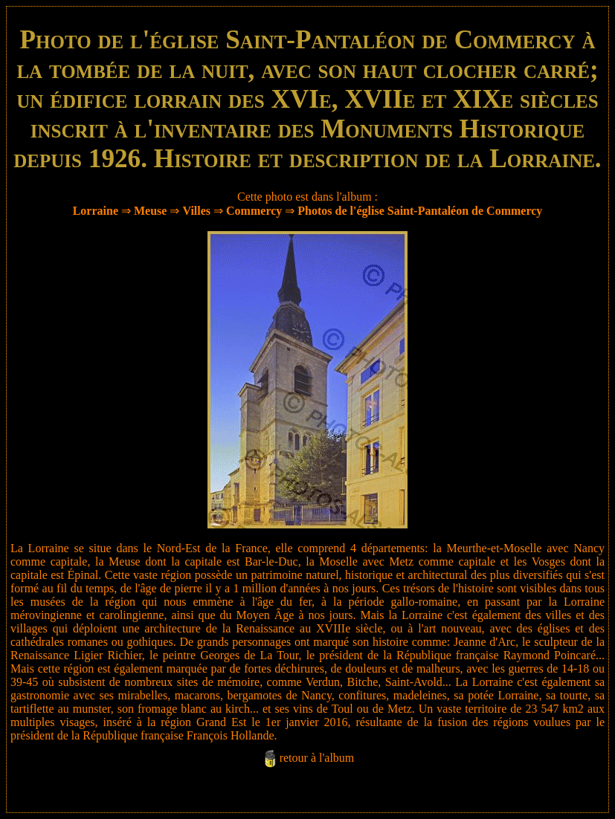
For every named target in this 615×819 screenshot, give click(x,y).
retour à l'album (317, 757)
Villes (196, 210)
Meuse (150, 210)
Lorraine (95, 210)
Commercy (254, 210)
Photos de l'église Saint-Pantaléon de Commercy (419, 210)
